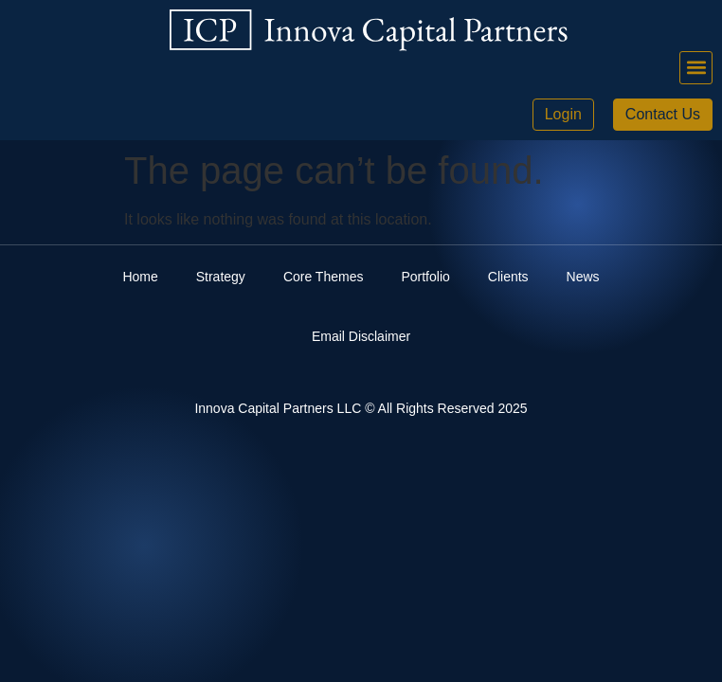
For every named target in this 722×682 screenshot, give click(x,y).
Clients (508, 276)
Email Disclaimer (361, 336)
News (583, 276)
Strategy (220, 276)
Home (139, 276)
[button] (696, 67)
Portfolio (425, 276)
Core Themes (323, 276)
